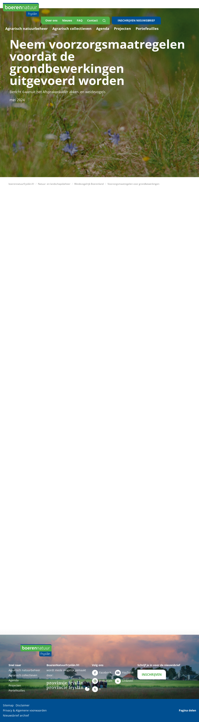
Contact (92, 20)
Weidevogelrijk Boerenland (89, 184)
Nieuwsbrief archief (16, 715)
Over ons (51, 20)
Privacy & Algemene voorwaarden (25, 710)
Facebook (101, 673)
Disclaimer (23, 705)
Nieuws (67, 20)
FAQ (79, 20)
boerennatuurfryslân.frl (21, 184)
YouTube (124, 673)
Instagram (102, 681)
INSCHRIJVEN (152, 674)
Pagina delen (187, 710)
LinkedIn (124, 681)
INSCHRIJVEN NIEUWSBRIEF (136, 20)
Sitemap (8, 705)
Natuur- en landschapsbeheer (54, 184)
